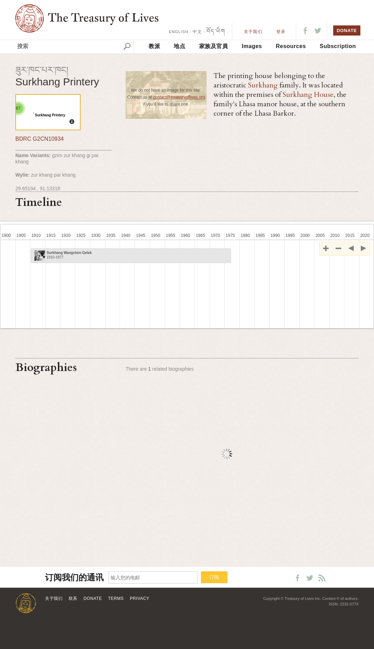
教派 (154, 46)
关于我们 (253, 31)
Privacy (139, 598)
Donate (93, 598)
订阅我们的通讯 (74, 578)
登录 (280, 31)
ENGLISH (178, 32)
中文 (197, 31)
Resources (291, 46)
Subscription (338, 46)
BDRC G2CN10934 (39, 139)
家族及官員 (213, 46)
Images (252, 46)
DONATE (347, 30)
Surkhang (263, 85)
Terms (116, 598)
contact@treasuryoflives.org (179, 97)
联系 (73, 598)
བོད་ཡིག (216, 31)
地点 (179, 46)
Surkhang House (308, 94)
